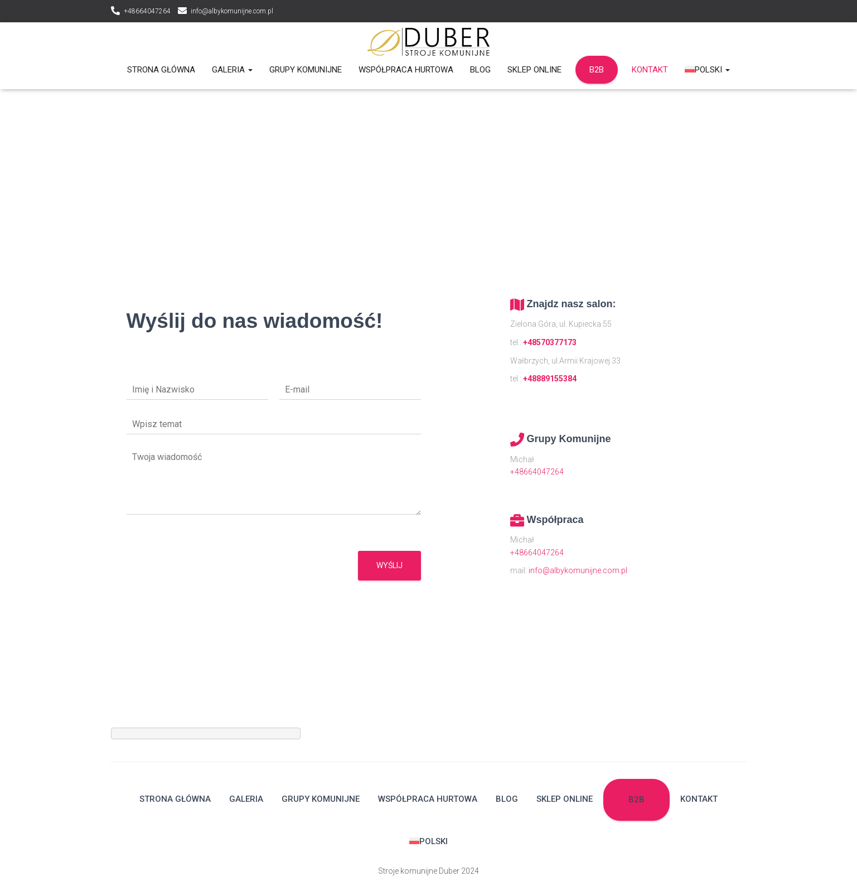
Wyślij (389, 565)
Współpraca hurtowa (406, 70)
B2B (596, 70)
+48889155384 (550, 378)
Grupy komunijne (305, 70)
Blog (480, 70)
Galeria (232, 70)
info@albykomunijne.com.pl (232, 11)
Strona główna (161, 70)
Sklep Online (534, 70)
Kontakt (650, 70)
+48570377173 (550, 342)
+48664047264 (147, 11)
